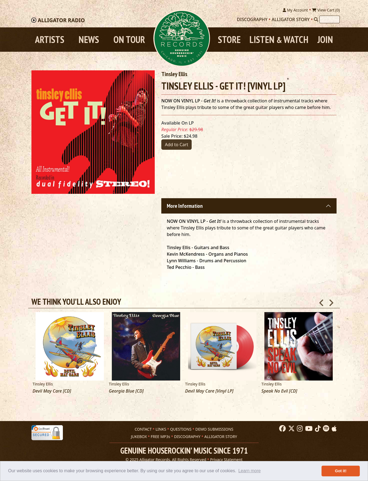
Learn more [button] (249, 470)
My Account (295, 10)
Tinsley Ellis (174, 74)
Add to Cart (176, 145)
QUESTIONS (180, 428)
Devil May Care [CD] (52, 391)
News (88, 39)
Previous (321, 301)
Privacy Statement (226, 459)
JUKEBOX (139, 436)
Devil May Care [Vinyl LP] (209, 391)
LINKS (161, 428)
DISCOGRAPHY (187, 436)
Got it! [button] (340, 471)
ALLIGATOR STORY (220, 436)
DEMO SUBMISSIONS (214, 428)
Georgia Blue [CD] (126, 391)
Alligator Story (291, 19)
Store (229, 39)
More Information (185, 206)
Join (325, 39)
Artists (49, 39)
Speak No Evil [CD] (279, 391)
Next (331, 301)
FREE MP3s (160, 436)
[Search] (316, 19)
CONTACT (143, 428)
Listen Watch (278, 39)
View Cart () (326, 10)
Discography (252, 19)
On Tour (129, 39)
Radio (61, 20)
